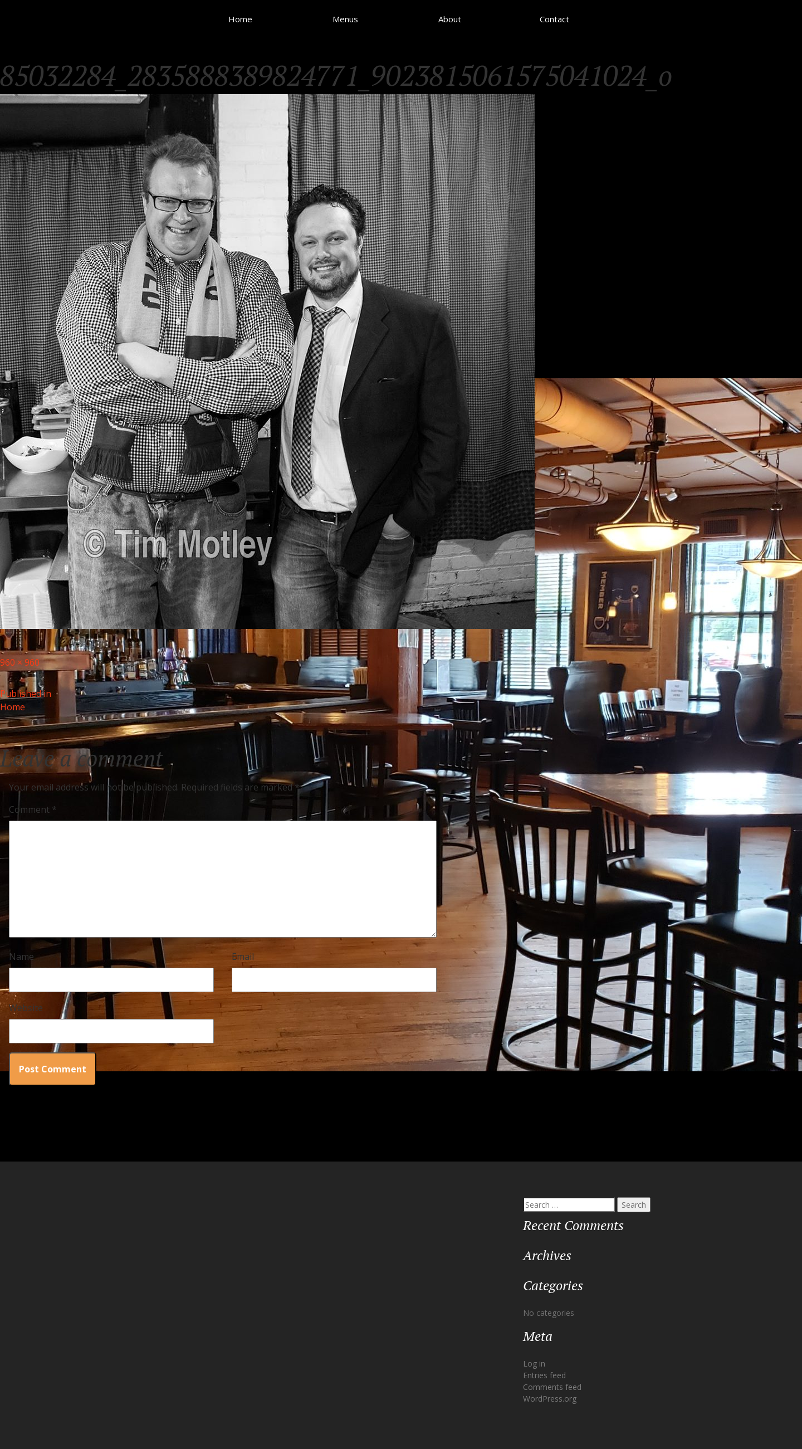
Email (243, 956)
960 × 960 (20, 662)
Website (26, 1008)
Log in (534, 1363)
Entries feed (544, 1375)
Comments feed (552, 1387)
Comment (33, 809)
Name (21, 956)
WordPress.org (549, 1398)
